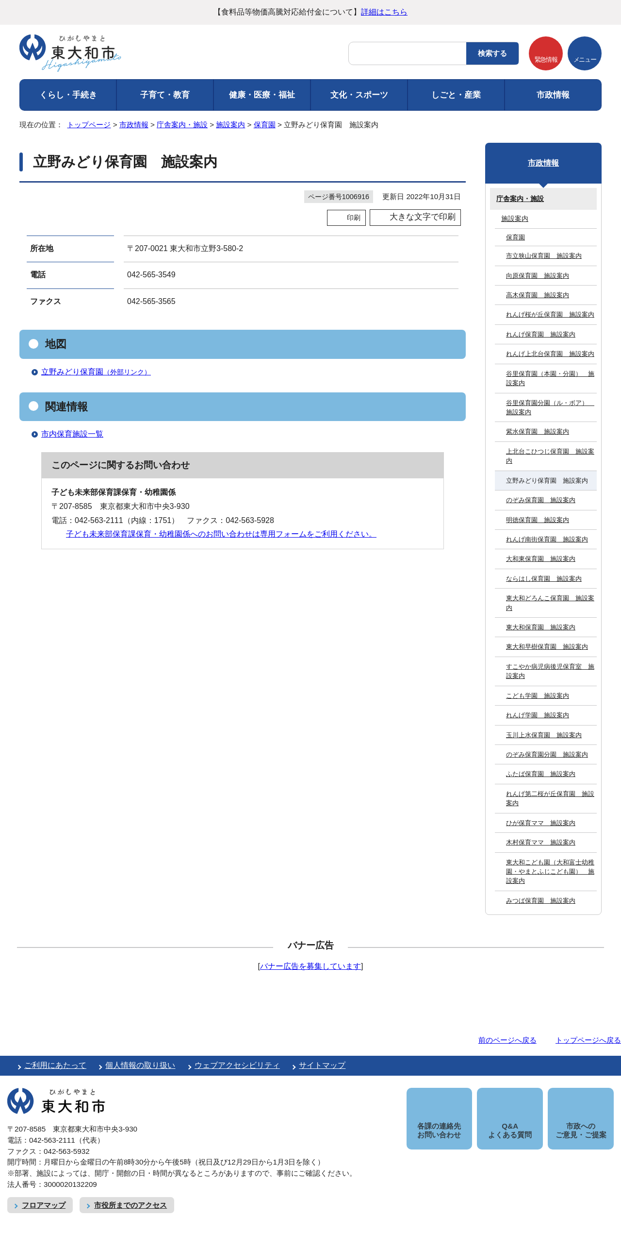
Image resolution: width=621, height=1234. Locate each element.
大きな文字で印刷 (423, 216)
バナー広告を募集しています (310, 966)
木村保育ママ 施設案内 (540, 842)
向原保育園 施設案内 (537, 275)
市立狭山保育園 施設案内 (544, 255)
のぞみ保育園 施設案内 (540, 500)
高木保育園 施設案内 (537, 295)
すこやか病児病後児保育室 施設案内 (550, 671)
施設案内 (230, 124)
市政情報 (553, 95)
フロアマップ (43, 1194)
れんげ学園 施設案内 (537, 715)
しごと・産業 (456, 95)
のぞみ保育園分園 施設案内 (547, 754)
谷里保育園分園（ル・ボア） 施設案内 (550, 407)
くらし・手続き (68, 95)
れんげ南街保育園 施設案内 (547, 539)
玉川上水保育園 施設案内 (544, 735)
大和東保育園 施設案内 (540, 558)
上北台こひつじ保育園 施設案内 (550, 456)
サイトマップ (322, 1065)
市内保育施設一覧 (72, 434)
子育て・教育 (165, 95)
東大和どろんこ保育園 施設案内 (550, 602)
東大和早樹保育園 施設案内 (547, 646)
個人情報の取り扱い (140, 1065)
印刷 (353, 217)
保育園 (265, 124)
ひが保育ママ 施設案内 (540, 823)
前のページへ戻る (507, 1040)
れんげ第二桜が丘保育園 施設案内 (550, 798)
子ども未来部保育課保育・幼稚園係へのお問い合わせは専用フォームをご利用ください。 (221, 534)
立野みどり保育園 (100, 372)
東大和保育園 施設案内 (540, 627)
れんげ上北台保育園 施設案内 (550, 353)
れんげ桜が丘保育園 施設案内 (550, 314)
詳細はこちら (384, 12)
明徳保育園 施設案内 (537, 520)
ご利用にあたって (55, 1065)
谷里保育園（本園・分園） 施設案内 (550, 378)
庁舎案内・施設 (182, 124)
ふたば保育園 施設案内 (540, 774)
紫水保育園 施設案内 (537, 431)
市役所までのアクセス (130, 1194)
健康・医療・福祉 (262, 95)
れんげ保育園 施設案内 (540, 334)
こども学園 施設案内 (537, 695)
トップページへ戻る (588, 1040)
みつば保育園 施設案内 (540, 900)
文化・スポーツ (359, 95)
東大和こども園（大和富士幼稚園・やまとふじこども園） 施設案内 (550, 872)
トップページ (89, 124)
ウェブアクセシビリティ (237, 1065)
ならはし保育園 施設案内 (544, 578)
